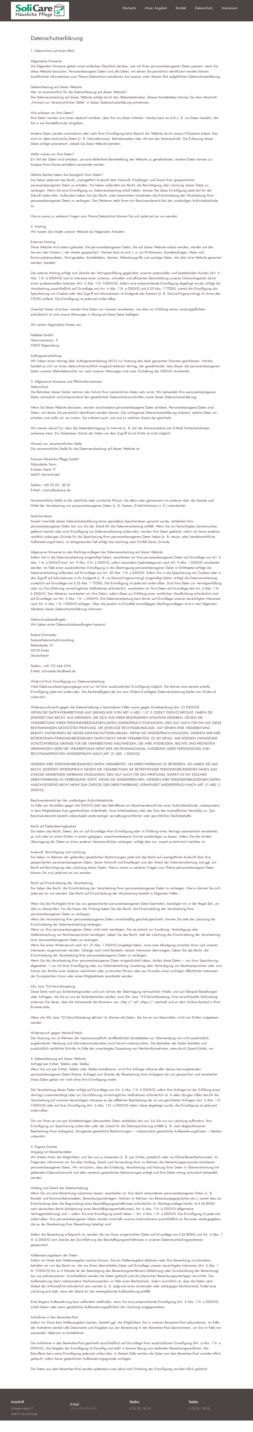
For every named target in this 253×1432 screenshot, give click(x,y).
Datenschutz (204, 7)
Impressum (230, 7)
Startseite (129, 7)
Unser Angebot (156, 7)
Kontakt (181, 7)
